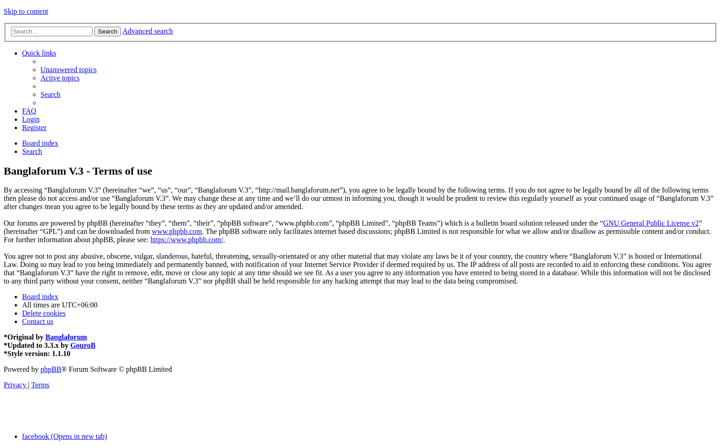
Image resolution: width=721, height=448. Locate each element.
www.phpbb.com (177, 231)
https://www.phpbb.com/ (186, 240)
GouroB (83, 345)
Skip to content (26, 11)
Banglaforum (66, 337)
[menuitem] (68, 70)
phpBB (50, 369)
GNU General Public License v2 (651, 223)
